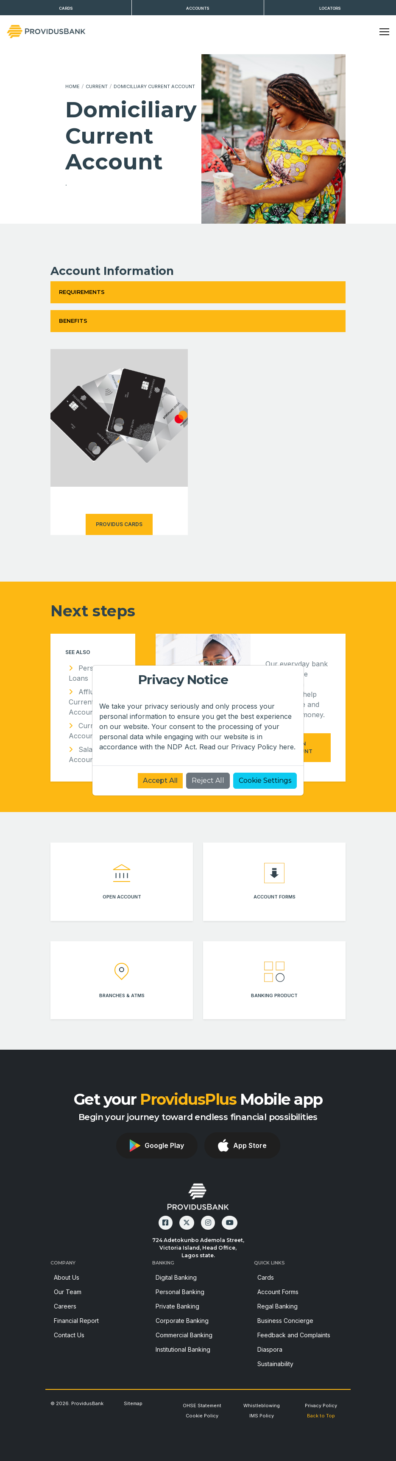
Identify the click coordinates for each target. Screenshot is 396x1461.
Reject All (208, 780)
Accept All (160, 780)
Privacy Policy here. (263, 747)
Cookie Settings (265, 780)
